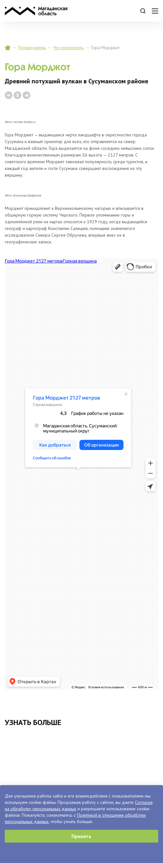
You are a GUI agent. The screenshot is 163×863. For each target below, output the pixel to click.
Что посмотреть (68, 47)
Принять (81, 836)
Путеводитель (32, 47)
